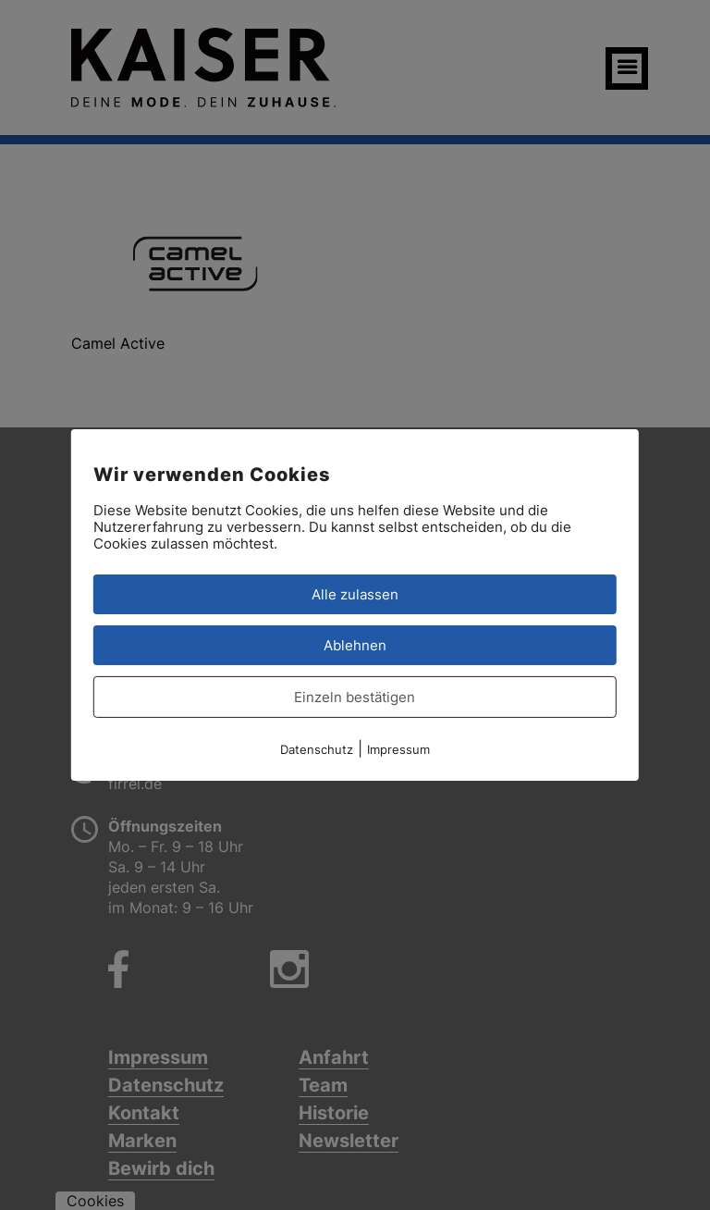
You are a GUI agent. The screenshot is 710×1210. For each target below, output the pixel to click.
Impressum (398, 749)
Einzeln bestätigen (354, 697)
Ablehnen (355, 645)
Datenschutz (316, 749)
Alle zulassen (355, 594)
